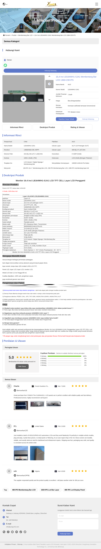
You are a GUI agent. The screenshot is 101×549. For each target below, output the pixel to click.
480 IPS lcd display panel (74, 490)
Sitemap (20, 544)
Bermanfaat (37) (22, 430)
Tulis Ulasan (22, 366)
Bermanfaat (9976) (23, 475)
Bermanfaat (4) (22, 390)
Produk (14, 35)
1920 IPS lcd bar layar (50, 490)
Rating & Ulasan (78, 127)
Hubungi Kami (65, 534)
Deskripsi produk (47, 127)
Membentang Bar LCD (25, 35)
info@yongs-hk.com (12, 527)
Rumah (7, 35)
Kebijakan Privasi (10, 544)
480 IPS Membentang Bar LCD (24, 490)
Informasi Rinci (16, 127)
